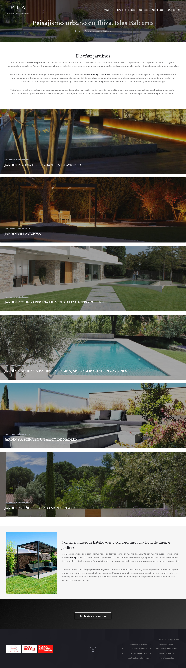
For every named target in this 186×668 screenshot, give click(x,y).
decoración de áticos (166, 653)
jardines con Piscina (166, 644)
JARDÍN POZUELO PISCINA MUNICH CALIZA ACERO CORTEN (54, 302)
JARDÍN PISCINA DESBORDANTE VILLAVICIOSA (43, 165)
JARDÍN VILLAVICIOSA (23, 234)
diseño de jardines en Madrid (101, 74)
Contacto (143, 10)
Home (77, 31)
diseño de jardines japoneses (138, 658)
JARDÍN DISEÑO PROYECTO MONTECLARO (40, 508)
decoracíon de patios (166, 658)
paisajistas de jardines (72, 557)
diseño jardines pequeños (138, 653)
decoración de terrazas (138, 644)
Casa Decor (157, 10)
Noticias (171, 10)
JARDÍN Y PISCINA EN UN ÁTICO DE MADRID (41, 439)
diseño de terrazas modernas (166, 649)
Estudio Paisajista (126, 10)
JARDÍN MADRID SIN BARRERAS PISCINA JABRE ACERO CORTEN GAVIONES (66, 371)
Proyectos (109, 10)
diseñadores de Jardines (138, 649)
